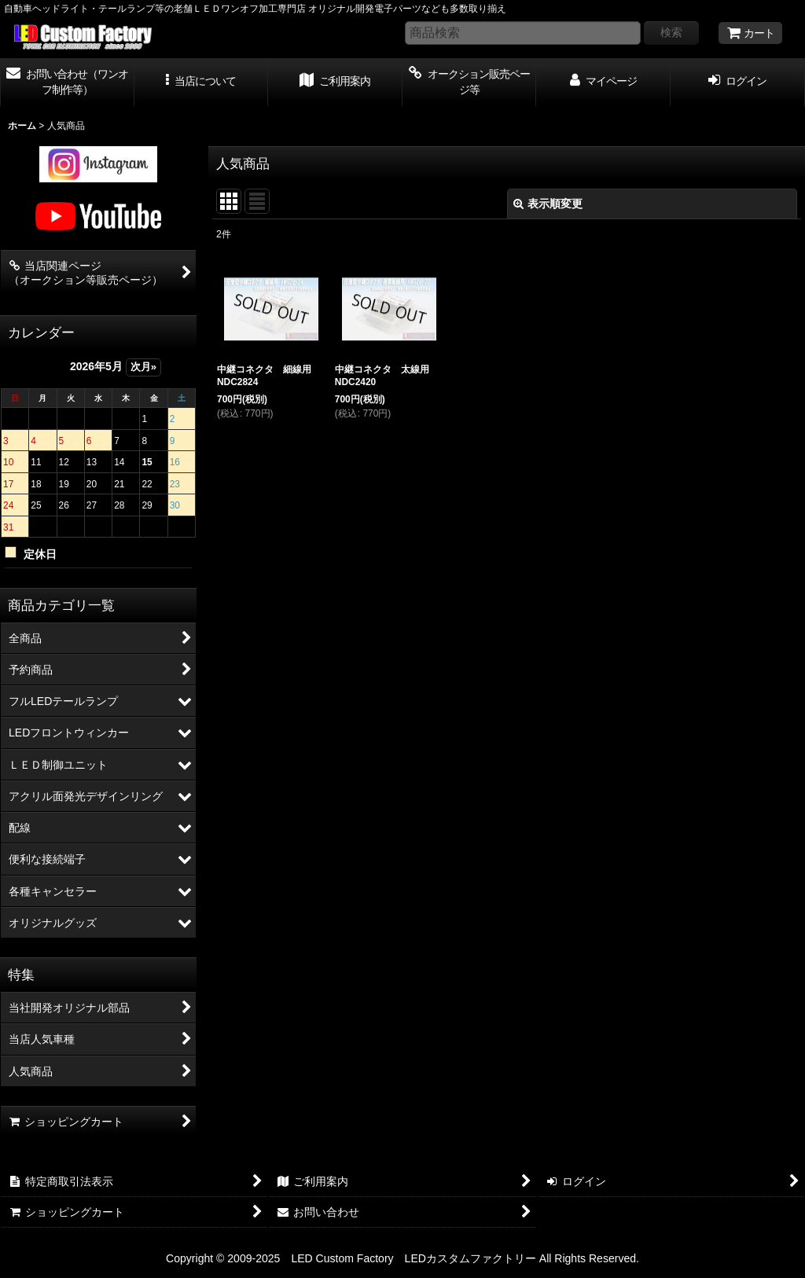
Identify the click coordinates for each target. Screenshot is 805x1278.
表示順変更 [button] (548, 203)
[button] (201, 82)
